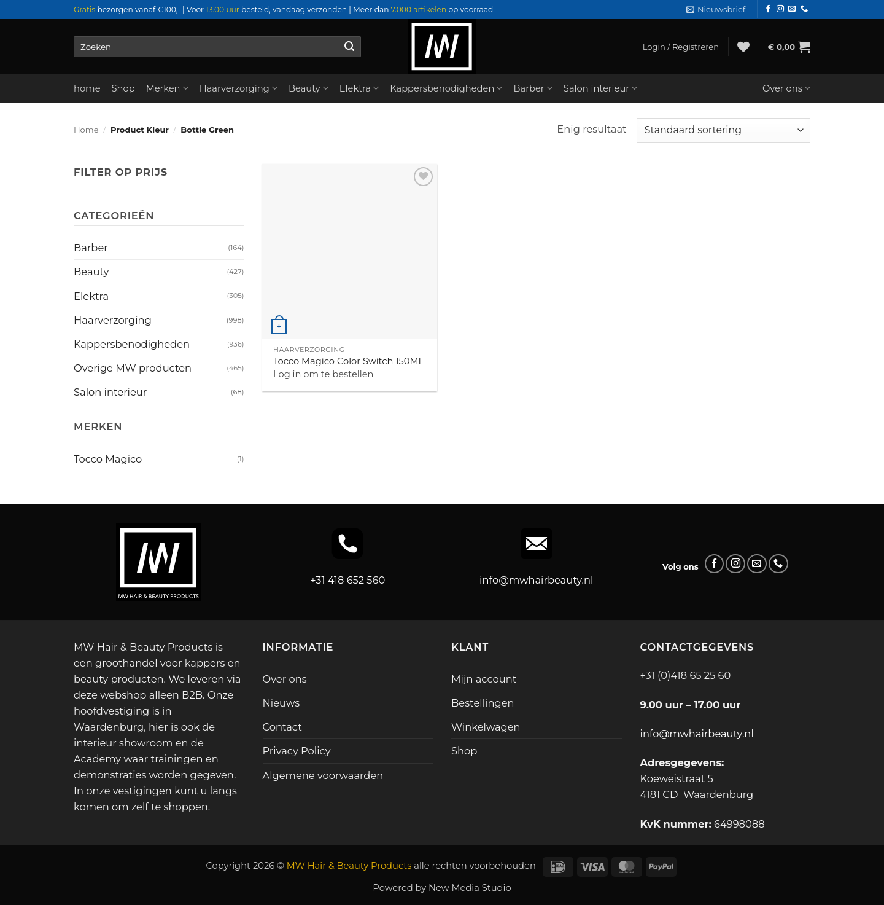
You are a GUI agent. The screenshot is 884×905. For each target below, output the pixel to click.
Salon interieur (601, 88)
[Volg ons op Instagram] (780, 9)
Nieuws (281, 703)
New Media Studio (469, 887)
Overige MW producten (133, 368)
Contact (282, 727)
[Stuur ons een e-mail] (792, 9)
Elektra (359, 88)
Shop (123, 88)
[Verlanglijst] (743, 46)
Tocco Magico (108, 459)
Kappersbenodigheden (446, 88)
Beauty (308, 88)
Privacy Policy (297, 751)
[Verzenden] (349, 46)
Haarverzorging (238, 88)
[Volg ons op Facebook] (768, 9)
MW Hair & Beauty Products (349, 865)
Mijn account (483, 679)
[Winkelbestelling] (723, 130)
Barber (532, 88)
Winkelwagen (486, 727)
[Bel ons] (804, 9)
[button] (715, 9)
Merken (167, 88)
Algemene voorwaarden (323, 775)
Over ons (786, 88)
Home (86, 130)
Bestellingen (482, 703)
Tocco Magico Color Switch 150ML (348, 361)
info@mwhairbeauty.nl (536, 580)
